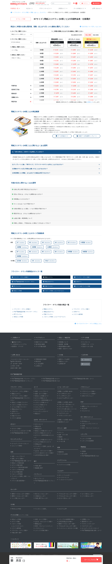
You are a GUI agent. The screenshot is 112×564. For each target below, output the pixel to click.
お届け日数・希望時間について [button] (22, 218)
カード (36, 387)
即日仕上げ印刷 (16, 509)
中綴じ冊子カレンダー (41, 498)
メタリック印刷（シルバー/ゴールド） (54, 290)
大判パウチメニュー (87, 396)
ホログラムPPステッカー (65, 398)
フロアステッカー (63, 413)
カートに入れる (91, 559)
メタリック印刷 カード (41, 402)
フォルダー (60, 471)
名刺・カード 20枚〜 (17, 458)
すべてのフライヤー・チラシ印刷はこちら (88, 323)
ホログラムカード (40, 409)
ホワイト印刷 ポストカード (42, 433)
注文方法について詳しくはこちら (90, 26)
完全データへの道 (87, 346)
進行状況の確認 (39, 344)
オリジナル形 (67, 409)
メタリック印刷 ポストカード (43, 439)
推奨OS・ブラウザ (17, 346)
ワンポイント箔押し (40, 509)
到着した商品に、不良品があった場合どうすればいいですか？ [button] (31, 223)
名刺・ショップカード (18, 456)
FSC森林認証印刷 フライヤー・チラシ (23, 281)
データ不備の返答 (40, 346)
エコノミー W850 (16, 445)
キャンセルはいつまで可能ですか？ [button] (23, 204)
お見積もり (89, 102)
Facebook (85, 364)
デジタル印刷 (20, 515)
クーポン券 (61, 441)
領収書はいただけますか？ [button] (21, 199)
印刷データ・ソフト (87, 344)
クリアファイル (61, 460)
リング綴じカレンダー (18, 498)
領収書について (62, 342)
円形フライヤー (48, 286)
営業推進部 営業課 (40, 359)
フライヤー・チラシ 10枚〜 (82, 277)
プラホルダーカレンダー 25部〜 (67, 494)
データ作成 (85, 337)
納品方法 (67, 337)
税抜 (96, 35)
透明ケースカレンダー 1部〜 (19, 496)
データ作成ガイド (62, 136)
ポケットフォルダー (63, 475)
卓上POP (84, 408)
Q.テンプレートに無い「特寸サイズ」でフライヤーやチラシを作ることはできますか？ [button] (56, 164)
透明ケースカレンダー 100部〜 (20, 494)
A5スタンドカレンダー (41, 494)
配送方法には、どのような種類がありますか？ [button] (27, 213)
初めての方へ (16, 342)
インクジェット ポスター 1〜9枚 (21, 430)
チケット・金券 (61, 428)
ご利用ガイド (15, 337)
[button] (45, 8)
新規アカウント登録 (40, 342)
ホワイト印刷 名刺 (16, 465)
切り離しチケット (63, 439)
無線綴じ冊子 (38, 468)
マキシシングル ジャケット (89, 423)
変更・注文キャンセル (64, 348)
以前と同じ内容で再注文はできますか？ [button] (25, 189)
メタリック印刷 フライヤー (19, 404)
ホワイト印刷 (15, 521)
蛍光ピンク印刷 (17, 290)
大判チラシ (78, 281)
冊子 (35, 461)
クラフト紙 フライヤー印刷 (82, 286)
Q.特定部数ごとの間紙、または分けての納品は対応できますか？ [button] (56, 173)
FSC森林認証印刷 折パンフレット (22, 381)
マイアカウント (39, 337)
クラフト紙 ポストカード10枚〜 (44, 453)
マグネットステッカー (64, 415)
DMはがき (37, 426)
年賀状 (83, 451)
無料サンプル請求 (63, 359)
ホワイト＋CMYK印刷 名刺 (19, 467)
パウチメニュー (85, 387)
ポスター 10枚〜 (16, 428)
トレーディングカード (41, 411)
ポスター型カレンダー (64, 498)
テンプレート (85, 342)
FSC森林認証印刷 (16, 374)
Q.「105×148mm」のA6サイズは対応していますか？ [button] (56, 152)
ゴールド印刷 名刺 (16, 472)
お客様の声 (61, 363)
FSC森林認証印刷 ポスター (51, 378)
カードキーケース (63, 477)
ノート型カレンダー (87, 496)
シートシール (64, 411)
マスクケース (85, 411)
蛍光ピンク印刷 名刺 (17, 463)
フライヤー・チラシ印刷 (21, 12)
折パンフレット (39, 478)
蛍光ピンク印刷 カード (41, 396)
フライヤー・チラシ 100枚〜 (20, 277)
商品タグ (37, 413)
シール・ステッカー (63, 387)
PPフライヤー (16, 286)
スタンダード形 (66, 404)
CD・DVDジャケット (87, 417)
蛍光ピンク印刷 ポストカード (43, 430)
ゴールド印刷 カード (40, 404)
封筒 (58, 447)
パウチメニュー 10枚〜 (88, 391)
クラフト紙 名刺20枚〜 (18, 480)
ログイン (85, 3)
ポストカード (38, 424)
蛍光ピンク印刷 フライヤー (19, 402)
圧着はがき (38, 444)
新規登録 (96, 3)
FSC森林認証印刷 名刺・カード (83, 378)
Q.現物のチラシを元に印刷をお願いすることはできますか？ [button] (56, 168)
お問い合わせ (15, 355)
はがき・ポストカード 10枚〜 (43, 450)
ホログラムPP (62, 509)
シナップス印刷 (86, 438)
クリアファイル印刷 (63, 464)
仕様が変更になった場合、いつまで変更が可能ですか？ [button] (29, 208)
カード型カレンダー (87, 494)
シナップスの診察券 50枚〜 (66, 519)
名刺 (12, 452)
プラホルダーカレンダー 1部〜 (67, 496)
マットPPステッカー (64, 396)
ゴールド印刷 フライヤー (18, 407)
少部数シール (85, 519)
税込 (88, 35)
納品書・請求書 (62, 344)
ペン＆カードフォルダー (65, 479)
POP (82, 402)
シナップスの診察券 (87, 440)
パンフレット (38, 474)
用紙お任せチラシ (48, 281)
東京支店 (37, 361)
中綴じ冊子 (38, 465)
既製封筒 (60, 452)
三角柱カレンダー (40, 496)
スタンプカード (39, 407)
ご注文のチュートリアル (19, 344)
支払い (60, 337)
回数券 (59, 437)
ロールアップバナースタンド (20, 443)
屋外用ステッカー (63, 422)
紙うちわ (84, 453)
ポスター (13, 424)
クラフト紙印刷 (77, 314)
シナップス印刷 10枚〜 (41, 530)
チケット (60, 432)
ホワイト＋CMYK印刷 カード (43, 400)
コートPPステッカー (64, 393)
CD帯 (83, 425)
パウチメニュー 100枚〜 (88, 393)
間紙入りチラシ (48, 277)
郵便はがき (38, 428)
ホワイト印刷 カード (40, 398)
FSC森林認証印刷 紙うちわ (51, 381)
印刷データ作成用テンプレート (87, 136)
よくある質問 (38, 363)
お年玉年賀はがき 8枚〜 (41, 455)
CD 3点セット (85, 421)
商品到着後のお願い (64, 346)
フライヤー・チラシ (16, 387)
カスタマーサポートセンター (20, 359)
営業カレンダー (62, 361)
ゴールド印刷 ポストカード (42, 442)
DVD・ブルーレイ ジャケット (90, 428)
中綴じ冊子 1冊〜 (16, 532)
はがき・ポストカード (40, 419)
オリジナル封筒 (62, 454)
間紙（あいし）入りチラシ (38, 12)
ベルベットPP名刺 (17, 474)
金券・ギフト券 (62, 434)
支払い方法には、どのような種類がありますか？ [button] (27, 194)
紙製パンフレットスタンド (89, 406)
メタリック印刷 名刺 (17, 469)
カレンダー (14, 489)
